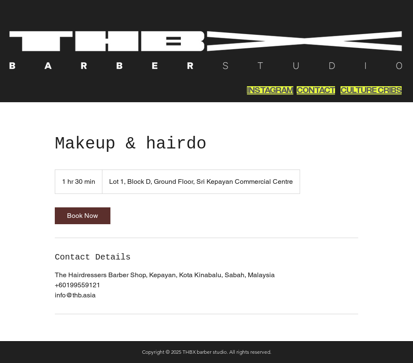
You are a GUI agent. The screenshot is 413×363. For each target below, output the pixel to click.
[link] (82, 215)
